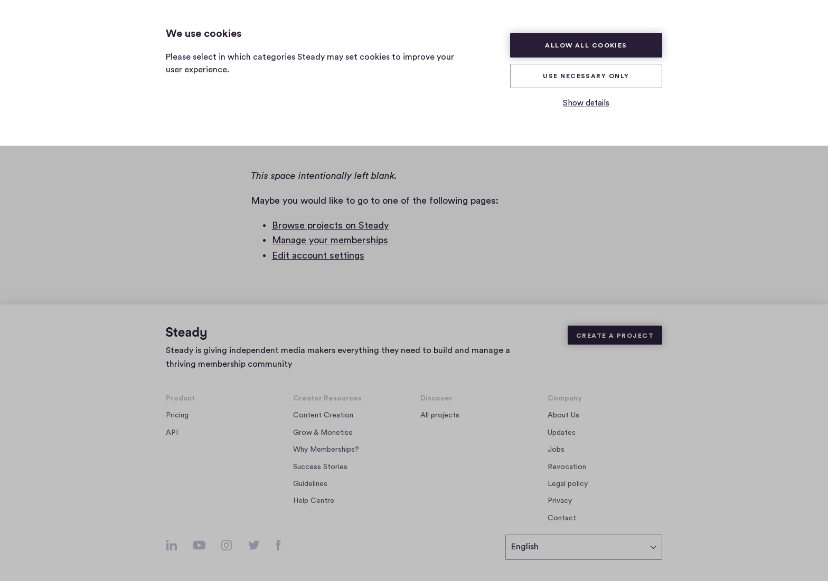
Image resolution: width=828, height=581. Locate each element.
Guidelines (310, 484)
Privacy (560, 500)
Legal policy (568, 484)
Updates (562, 432)
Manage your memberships (330, 240)
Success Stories (320, 467)
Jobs (559, 449)
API (172, 432)
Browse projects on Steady (330, 225)
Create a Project (615, 335)
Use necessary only (586, 76)
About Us (563, 415)
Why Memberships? (326, 449)
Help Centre (313, 500)
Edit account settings (318, 255)
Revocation (567, 467)
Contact (562, 518)
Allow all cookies (586, 45)
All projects (439, 415)
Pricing (177, 415)
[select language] (583, 547)
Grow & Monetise (323, 432)
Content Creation (323, 415)
